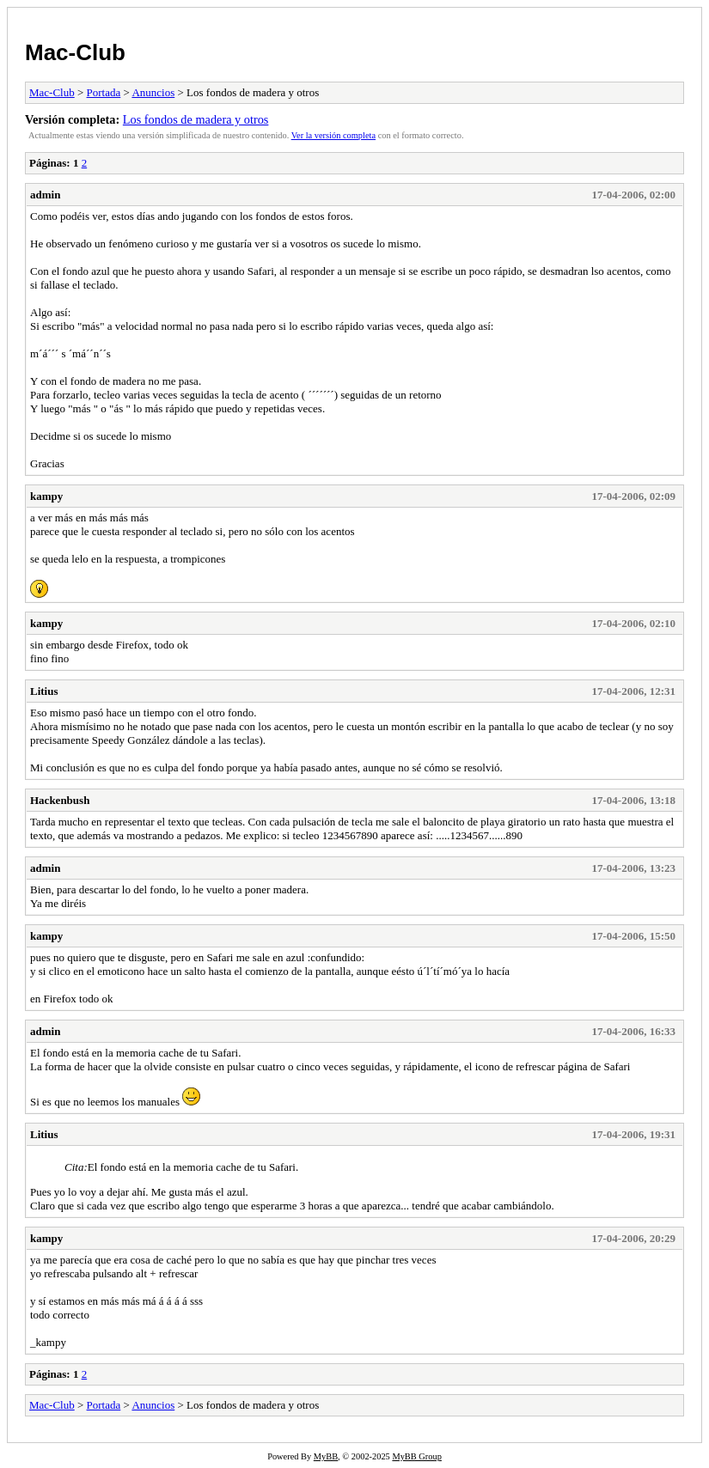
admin (45, 194)
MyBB (326, 1456)
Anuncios (152, 92)
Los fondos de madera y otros (196, 119)
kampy (46, 496)
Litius (44, 691)
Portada (104, 92)
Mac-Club (75, 52)
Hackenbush (59, 800)
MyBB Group (416, 1456)
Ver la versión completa (333, 135)
